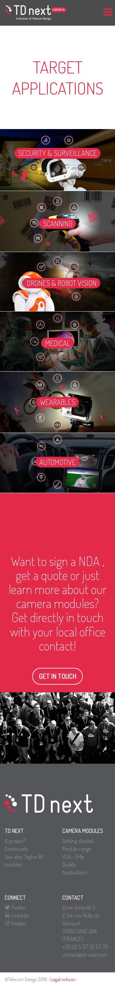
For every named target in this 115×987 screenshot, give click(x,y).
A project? (15, 841)
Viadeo (15, 923)
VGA (66, 856)
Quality (69, 864)
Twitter (15, 907)
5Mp (79, 856)
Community (17, 848)
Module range (76, 848)
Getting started (77, 841)
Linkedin (17, 915)
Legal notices (63, 979)
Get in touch (57, 676)
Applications (74, 872)
